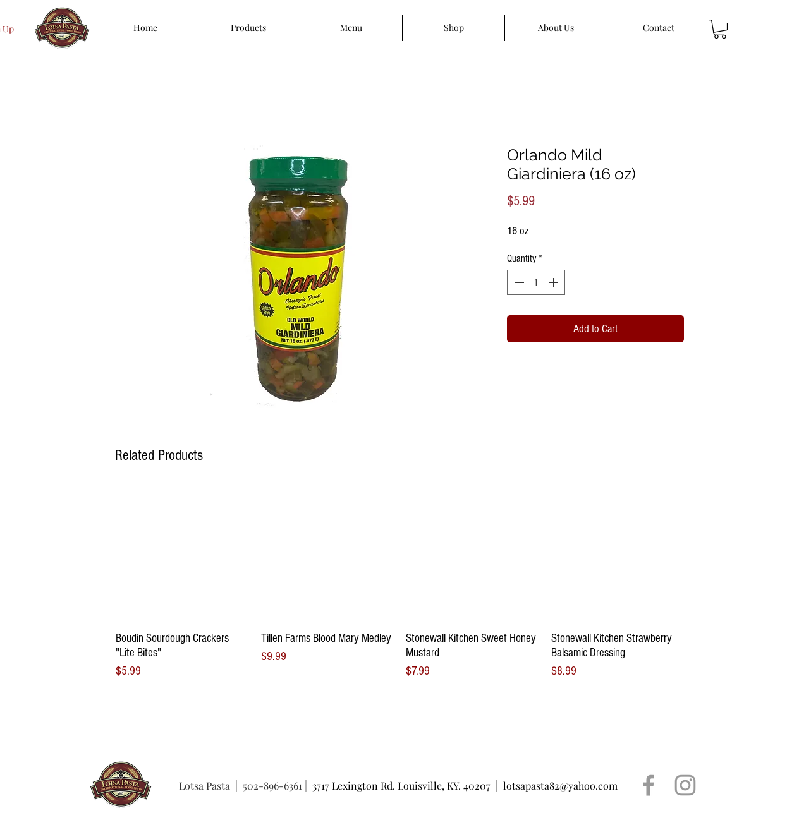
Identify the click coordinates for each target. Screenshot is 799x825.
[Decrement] (518, 282)
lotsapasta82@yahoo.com (560, 785)
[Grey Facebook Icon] (648, 785)
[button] (720, 29)
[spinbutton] (536, 282)
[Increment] (554, 282)
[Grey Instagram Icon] (685, 785)
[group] (399, 584)
